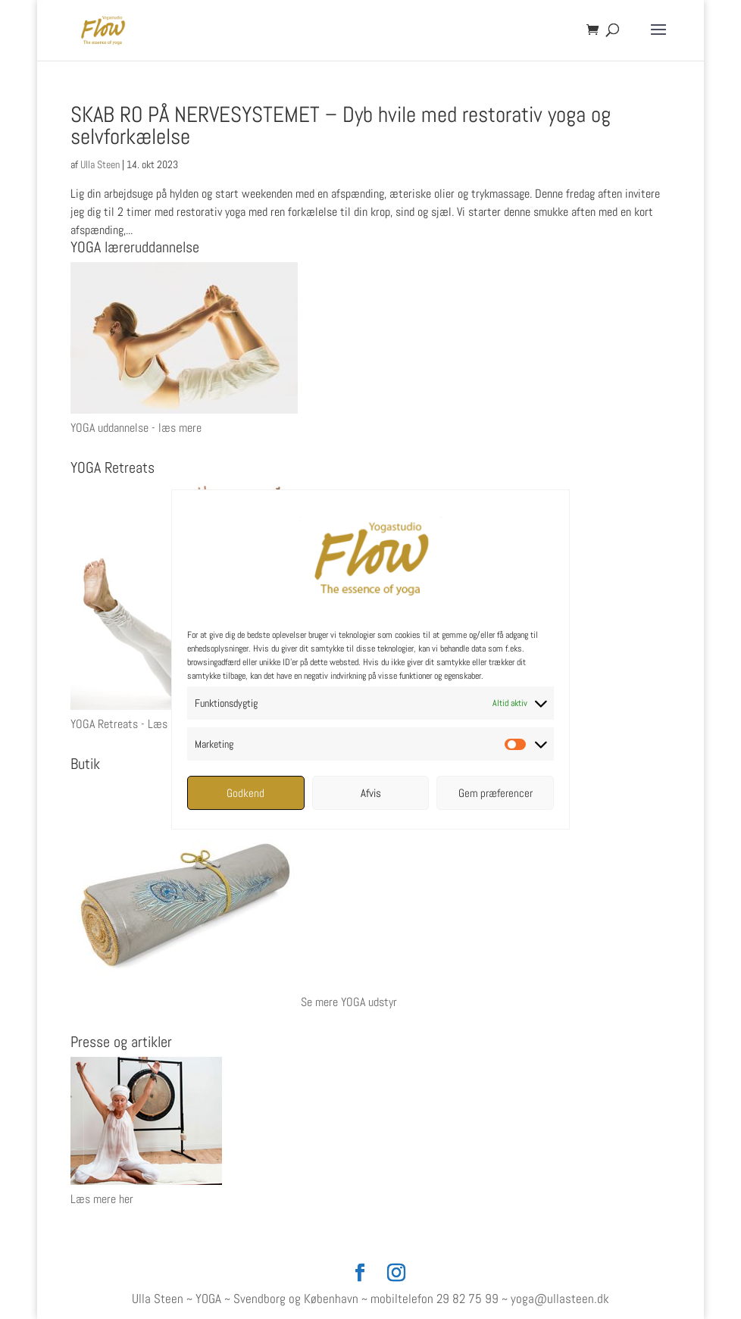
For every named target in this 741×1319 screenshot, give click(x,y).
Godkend (245, 793)
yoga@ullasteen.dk (560, 1298)
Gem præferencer (495, 793)
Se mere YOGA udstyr (349, 1002)
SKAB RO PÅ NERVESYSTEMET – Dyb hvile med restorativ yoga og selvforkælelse (340, 126)
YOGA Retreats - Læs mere (131, 724)
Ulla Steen (100, 164)
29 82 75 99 (467, 1298)
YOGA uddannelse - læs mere (136, 428)
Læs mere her (101, 1199)
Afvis (371, 793)
